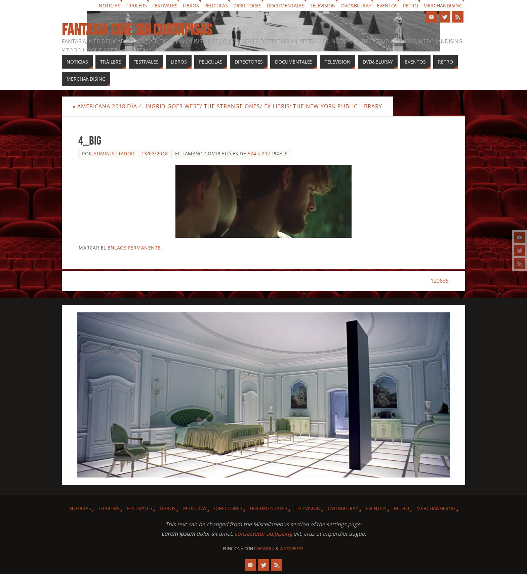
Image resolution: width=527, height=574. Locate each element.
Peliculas (216, 5)
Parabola (264, 548)
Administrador (113, 153)
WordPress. (292, 548)
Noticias (109, 5)
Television (323, 5)
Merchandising (442, 5)
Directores (247, 5)
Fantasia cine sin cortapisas (137, 30)
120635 (440, 280)
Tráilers (136, 5)
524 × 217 (259, 153)
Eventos (387, 5)
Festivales (164, 5)
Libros (191, 5)
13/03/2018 (154, 153)
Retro (410, 5)
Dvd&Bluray (356, 5)
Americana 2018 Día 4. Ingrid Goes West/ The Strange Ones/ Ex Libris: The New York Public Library (227, 106)
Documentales (286, 5)
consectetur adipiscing (263, 533)
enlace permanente (134, 247)
